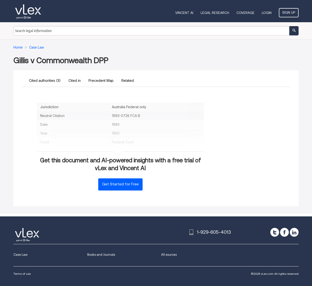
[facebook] (284, 232)
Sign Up (288, 12)
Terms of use (22, 273)
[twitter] (274, 232)
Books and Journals (101, 254)
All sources (169, 254)
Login (267, 13)
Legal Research (215, 13)
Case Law (20, 254)
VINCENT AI (184, 13)
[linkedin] (294, 232)
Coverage (245, 13)
